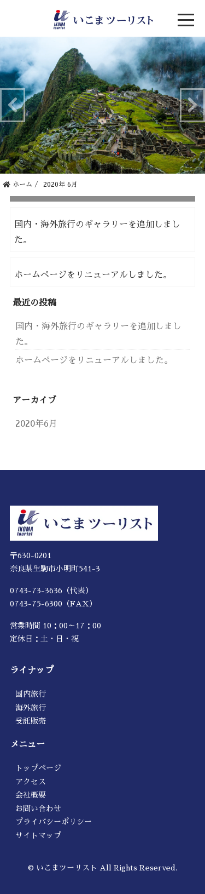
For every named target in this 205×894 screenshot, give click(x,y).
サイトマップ (38, 835)
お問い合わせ (38, 808)
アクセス (30, 782)
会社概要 (30, 795)
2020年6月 (36, 424)
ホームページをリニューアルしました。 (93, 275)
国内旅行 (30, 694)
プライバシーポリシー (53, 822)
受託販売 (30, 721)
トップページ (38, 768)
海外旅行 (30, 708)
